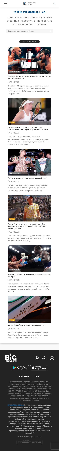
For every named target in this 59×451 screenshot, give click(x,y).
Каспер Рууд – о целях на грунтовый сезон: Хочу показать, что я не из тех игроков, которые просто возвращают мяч (27, 226)
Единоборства (14, 71)
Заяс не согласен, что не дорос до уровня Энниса (27, 178)
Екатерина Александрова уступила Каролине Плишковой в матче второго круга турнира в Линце (28, 128)
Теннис (12, 122)
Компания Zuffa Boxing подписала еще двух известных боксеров (29, 275)
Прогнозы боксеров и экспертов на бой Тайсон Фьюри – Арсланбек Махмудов (29, 77)
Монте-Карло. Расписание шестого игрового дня (27, 325)
